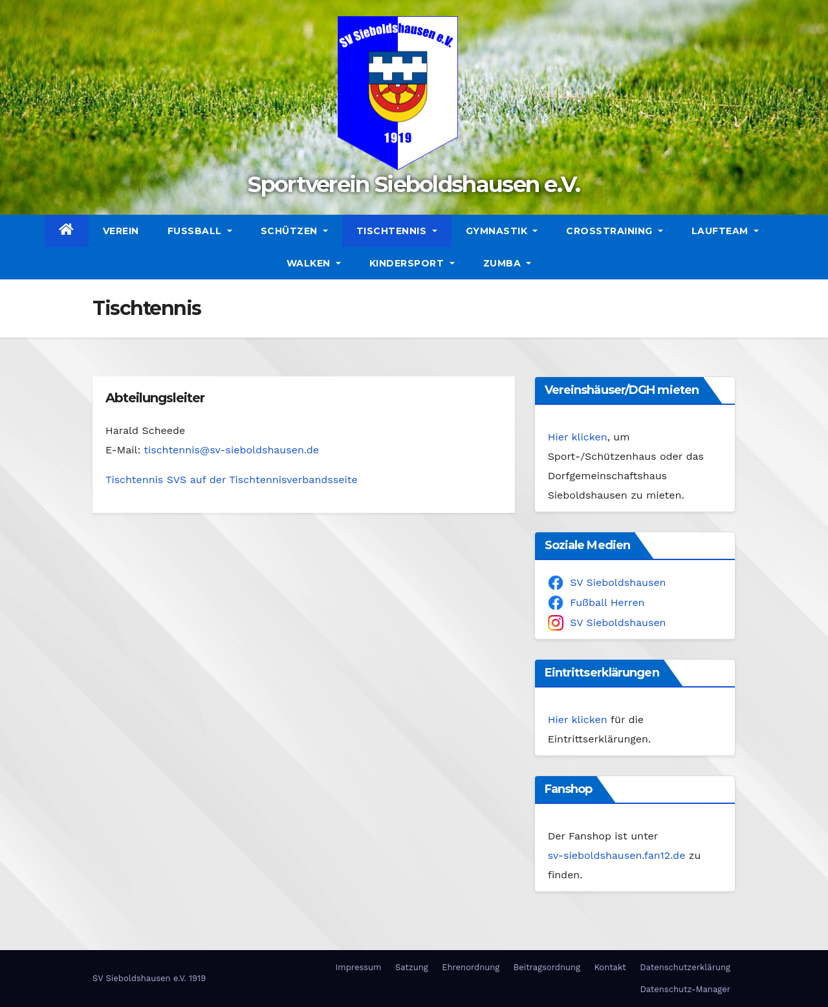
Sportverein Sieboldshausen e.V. (414, 184)
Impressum (358, 967)
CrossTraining (614, 231)
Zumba (507, 263)
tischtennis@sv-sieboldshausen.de (231, 450)
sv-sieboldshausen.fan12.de (617, 855)
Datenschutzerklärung (685, 967)
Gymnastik (502, 231)
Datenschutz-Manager (685, 989)
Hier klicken (577, 437)
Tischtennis (396, 231)
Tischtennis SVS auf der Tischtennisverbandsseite (231, 479)
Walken (314, 263)
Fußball (200, 231)
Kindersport (412, 263)
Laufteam (725, 231)
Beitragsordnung (547, 967)
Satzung (411, 967)
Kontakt (610, 967)
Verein (121, 231)
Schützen (294, 231)
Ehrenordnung (470, 967)
